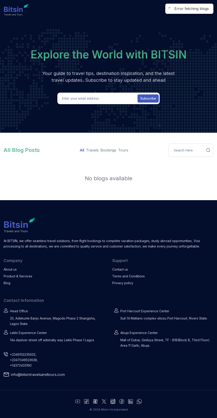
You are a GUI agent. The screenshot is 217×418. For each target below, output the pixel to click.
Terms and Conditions (128, 276)
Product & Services (18, 276)
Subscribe (148, 98)
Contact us (120, 269)
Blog (7, 283)
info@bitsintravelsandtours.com (38, 374)
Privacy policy (122, 283)
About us (10, 269)
